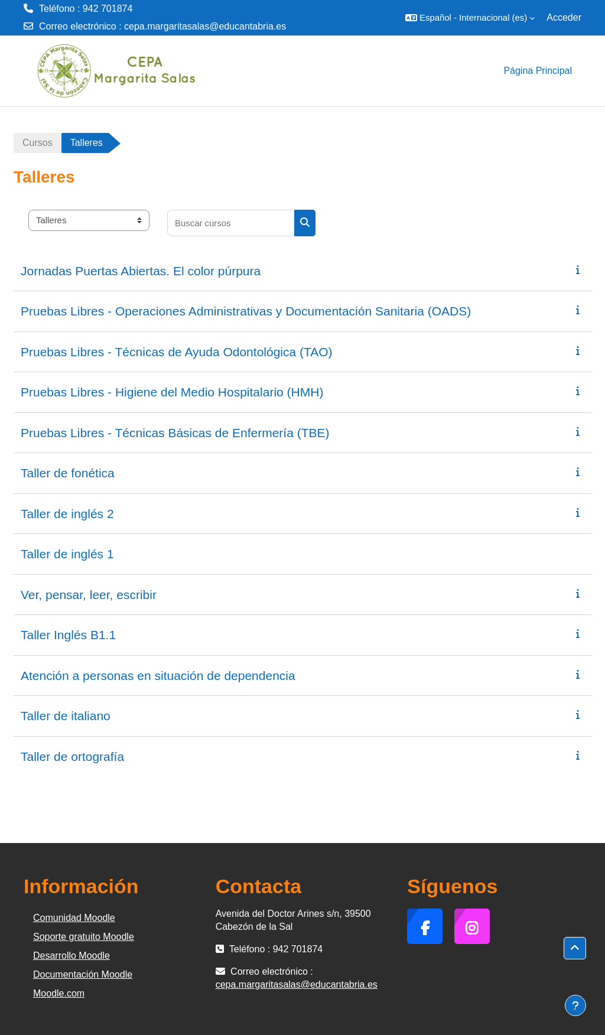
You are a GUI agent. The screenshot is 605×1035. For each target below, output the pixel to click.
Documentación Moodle (82, 974)
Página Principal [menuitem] (537, 71)
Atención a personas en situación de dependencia (158, 675)
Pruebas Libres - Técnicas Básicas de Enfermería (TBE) (175, 433)
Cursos (37, 143)
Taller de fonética (68, 473)
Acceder (564, 17)
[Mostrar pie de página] (575, 1005)
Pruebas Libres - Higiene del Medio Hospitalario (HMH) (172, 392)
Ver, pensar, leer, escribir (89, 594)
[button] (470, 17)
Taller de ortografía (72, 756)
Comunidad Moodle (74, 918)
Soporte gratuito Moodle (83, 937)
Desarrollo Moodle (71, 956)
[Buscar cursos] (231, 223)
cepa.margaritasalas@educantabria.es (205, 26)
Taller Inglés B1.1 (68, 635)
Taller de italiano (65, 715)
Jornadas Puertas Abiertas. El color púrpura (141, 271)
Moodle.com (58, 993)
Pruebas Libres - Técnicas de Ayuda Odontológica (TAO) (177, 352)
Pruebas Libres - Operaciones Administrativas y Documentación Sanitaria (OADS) (246, 311)
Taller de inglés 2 (67, 513)
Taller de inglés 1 (67, 554)
